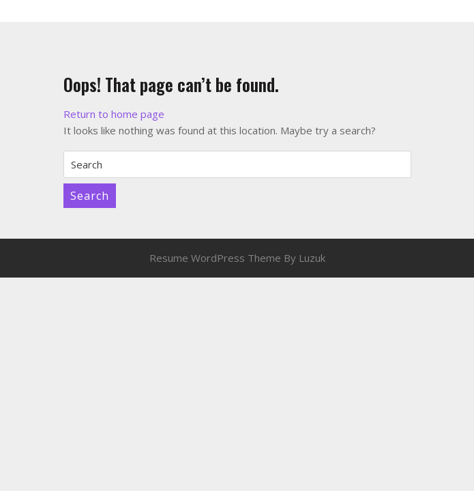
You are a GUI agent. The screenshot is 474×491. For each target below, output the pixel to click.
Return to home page (113, 114)
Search (89, 195)
